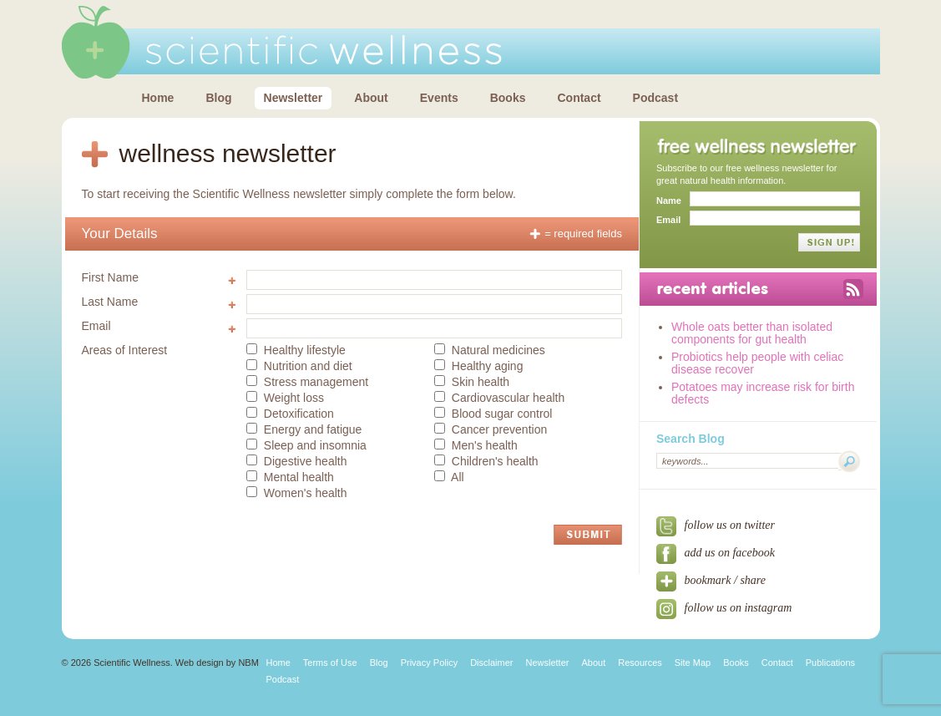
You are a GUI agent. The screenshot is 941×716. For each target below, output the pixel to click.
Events (439, 97)
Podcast (655, 97)
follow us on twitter (715, 525)
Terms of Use (330, 663)
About (370, 97)
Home (158, 97)
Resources (640, 663)
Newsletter (293, 97)
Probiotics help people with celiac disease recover (757, 363)
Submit (588, 535)
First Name (110, 277)
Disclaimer (491, 663)
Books (508, 97)
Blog (218, 97)
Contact (578, 97)
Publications (830, 663)
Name (668, 201)
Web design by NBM (217, 663)
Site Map (693, 663)
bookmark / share (711, 580)
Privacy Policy (429, 663)
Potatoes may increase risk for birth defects (762, 393)
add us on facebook (715, 552)
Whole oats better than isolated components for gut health (751, 333)
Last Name (110, 301)
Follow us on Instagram (724, 608)
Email (96, 326)
